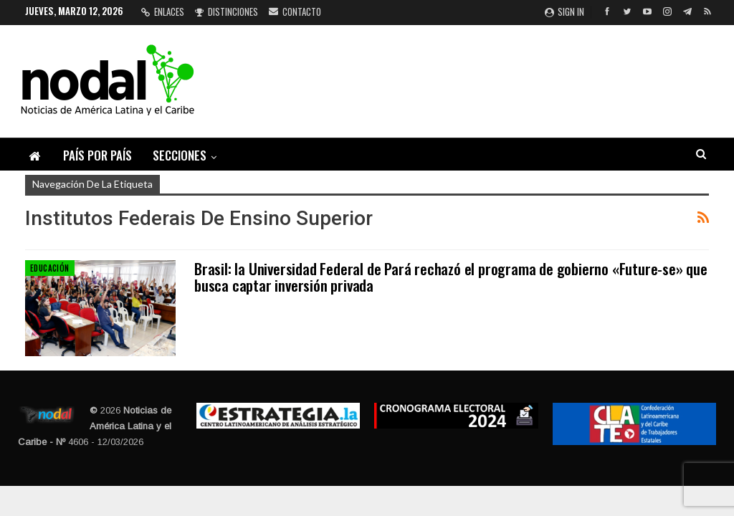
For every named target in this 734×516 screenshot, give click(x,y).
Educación (50, 268)
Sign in (564, 11)
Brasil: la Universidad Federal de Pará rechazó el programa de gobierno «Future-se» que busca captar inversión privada (450, 276)
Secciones (179, 155)
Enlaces (162, 11)
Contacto (295, 11)
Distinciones (226, 11)
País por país (97, 155)
